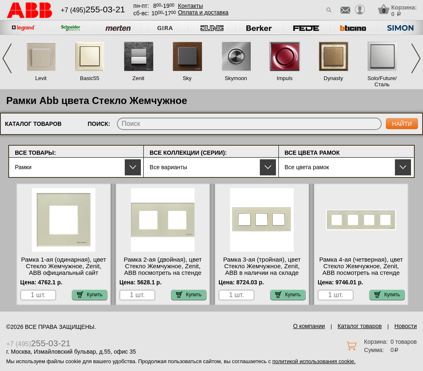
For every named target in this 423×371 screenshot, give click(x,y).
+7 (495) (93, 10)
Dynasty (333, 78)
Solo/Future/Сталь (382, 81)
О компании (309, 326)
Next (416, 58)
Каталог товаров (359, 326)
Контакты (190, 5)
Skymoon (236, 78)
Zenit (139, 78)
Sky (187, 78)
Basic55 (89, 78)
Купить (89, 294)
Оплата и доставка (203, 12)
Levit (40, 78)
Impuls (284, 78)
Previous (7, 58)
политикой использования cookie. (313, 361)
